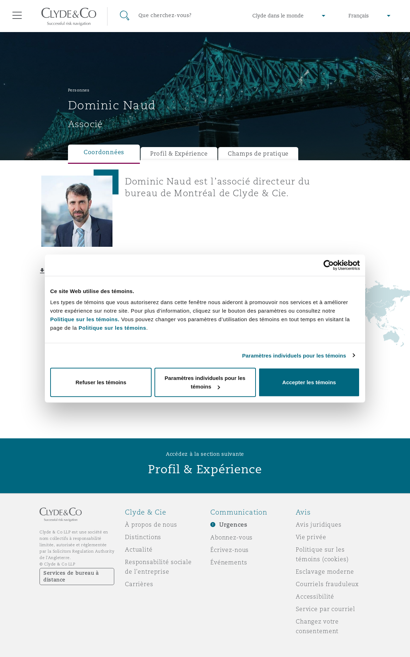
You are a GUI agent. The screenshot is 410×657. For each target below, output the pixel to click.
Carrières (139, 584)
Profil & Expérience (179, 153)
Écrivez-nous (229, 549)
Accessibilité (315, 596)
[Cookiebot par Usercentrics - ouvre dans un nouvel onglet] (329, 265)
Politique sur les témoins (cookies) (322, 554)
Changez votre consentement (317, 626)
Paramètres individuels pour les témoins (294, 355)
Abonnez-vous (231, 537)
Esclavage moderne (325, 571)
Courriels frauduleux (327, 584)
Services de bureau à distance (71, 576)
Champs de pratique (258, 153)
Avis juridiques (319, 524)
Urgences (233, 524)
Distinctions (143, 537)
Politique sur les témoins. (85, 319)
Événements (228, 562)
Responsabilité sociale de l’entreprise (158, 566)
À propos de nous (151, 524)
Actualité (139, 549)
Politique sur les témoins (112, 328)
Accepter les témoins (309, 382)
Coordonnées (104, 152)
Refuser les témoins (100, 382)
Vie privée (311, 537)
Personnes (79, 90)
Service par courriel (325, 608)
